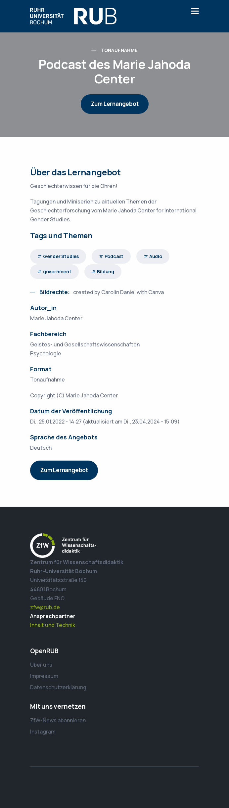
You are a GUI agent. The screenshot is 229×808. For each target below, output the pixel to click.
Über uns (41, 664)
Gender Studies (61, 256)
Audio (155, 256)
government (57, 271)
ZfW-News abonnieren (58, 720)
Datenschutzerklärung (58, 687)
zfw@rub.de (45, 607)
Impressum (44, 676)
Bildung (105, 271)
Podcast (114, 256)
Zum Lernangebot (115, 104)
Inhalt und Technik (52, 625)
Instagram (43, 731)
